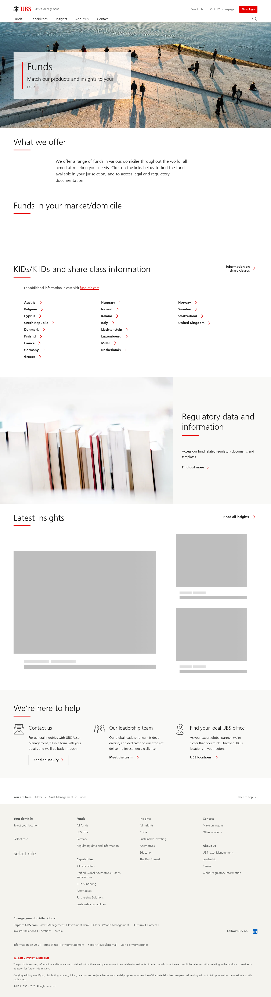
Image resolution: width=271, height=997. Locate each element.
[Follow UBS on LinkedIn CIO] (255, 931)
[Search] (254, 19)
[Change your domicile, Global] (51, 918)
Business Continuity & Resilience (31, 957)
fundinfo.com (89, 288)
